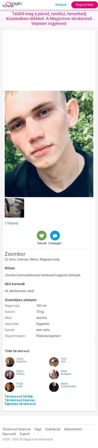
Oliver (64, 371)
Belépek (61, 5)
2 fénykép (11, 223)
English (25, 434)
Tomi (63, 358)
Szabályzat (52, 429)
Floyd (19, 383)
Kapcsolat (9, 434)
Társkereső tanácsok (16, 429)
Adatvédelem (73, 429)
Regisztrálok (84, 5)
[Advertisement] (49, 61)
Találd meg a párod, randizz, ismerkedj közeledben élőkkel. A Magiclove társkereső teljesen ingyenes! (49, 18)
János (19, 358)
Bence (64, 383)
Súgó (37, 429)
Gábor (19, 371)
